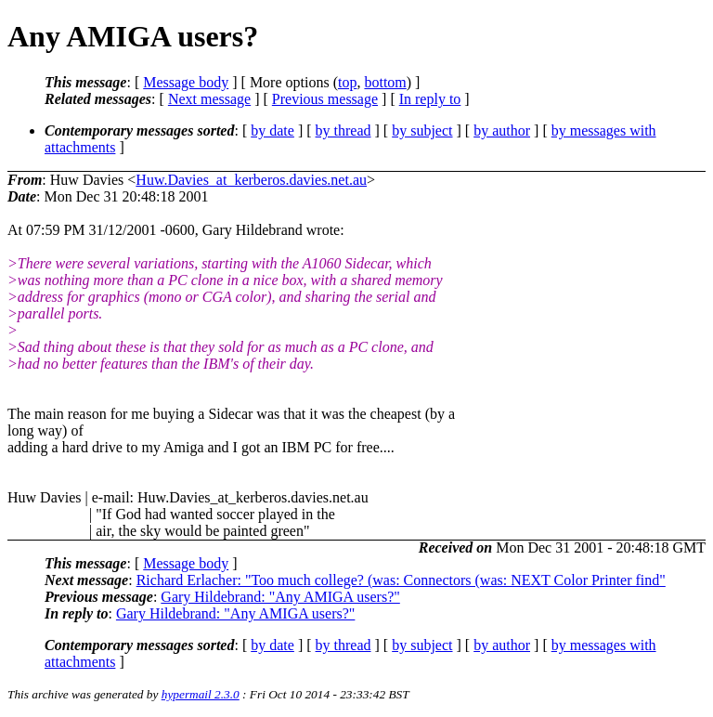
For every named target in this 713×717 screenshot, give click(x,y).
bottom (385, 82)
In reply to (430, 99)
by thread (343, 130)
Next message (209, 99)
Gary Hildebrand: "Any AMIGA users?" (280, 597)
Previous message (325, 99)
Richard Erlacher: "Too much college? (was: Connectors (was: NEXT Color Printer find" (401, 580)
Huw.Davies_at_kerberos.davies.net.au (251, 180)
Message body (185, 82)
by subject (422, 130)
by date (272, 130)
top (347, 82)
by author (501, 130)
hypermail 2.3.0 (201, 694)
